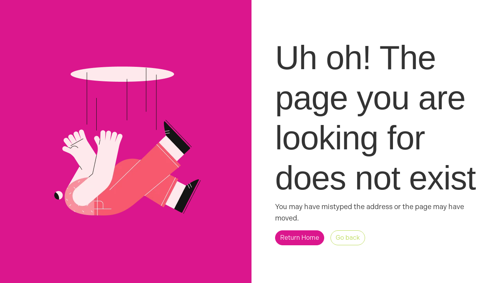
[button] (299, 237)
